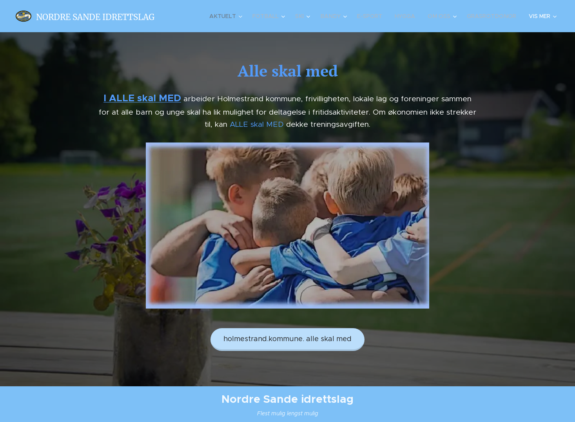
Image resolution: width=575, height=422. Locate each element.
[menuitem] (232, 16)
